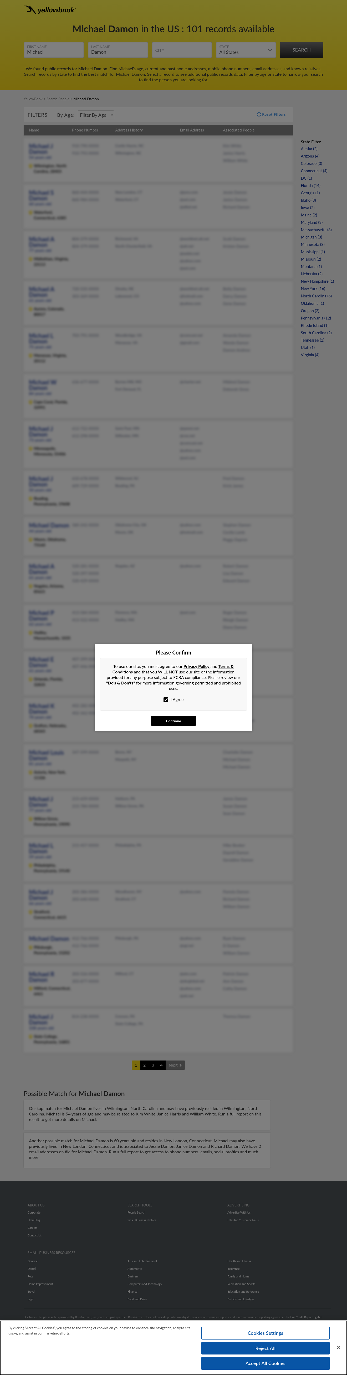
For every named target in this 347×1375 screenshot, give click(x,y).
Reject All (265, 1348)
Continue (173, 721)
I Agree (174, 699)
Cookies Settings (265, 1333)
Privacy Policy (196, 666)
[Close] (338, 1347)
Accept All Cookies (265, 1363)
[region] (173, 1347)
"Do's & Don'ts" (120, 682)
